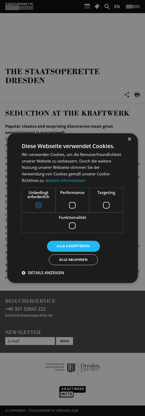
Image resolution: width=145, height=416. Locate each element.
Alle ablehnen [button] (73, 259)
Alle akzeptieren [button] (73, 245)
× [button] (129, 139)
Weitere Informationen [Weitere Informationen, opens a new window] (66, 179)
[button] (43, 273)
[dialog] (72, 208)
